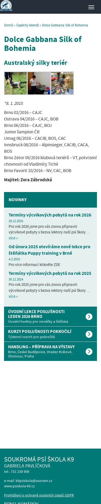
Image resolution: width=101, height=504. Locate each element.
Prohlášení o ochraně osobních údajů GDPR (39, 495)
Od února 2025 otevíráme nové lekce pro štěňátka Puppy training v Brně (49, 250)
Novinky (18, 200)
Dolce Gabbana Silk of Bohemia (42, 44)
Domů (8, 25)
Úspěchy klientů (27, 25)
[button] (50, 316)
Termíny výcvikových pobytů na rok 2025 (50, 273)
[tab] (50, 316)
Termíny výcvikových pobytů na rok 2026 (50, 215)
